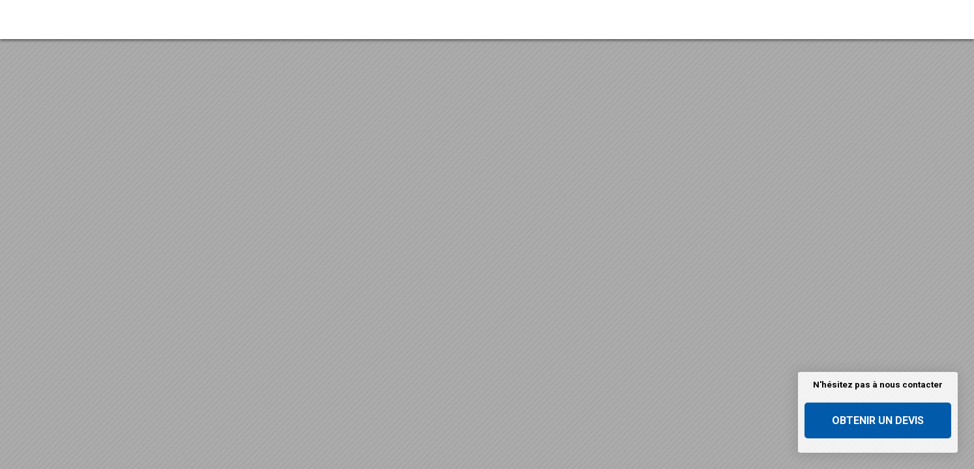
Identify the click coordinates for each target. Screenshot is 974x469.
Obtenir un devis (878, 420)
